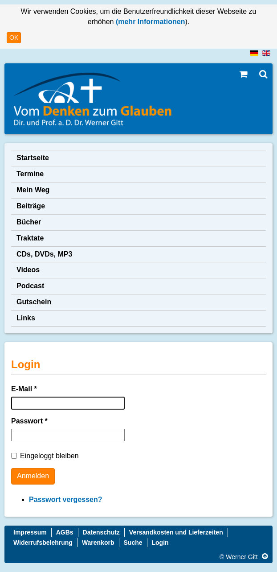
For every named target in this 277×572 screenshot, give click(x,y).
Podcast (30, 286)
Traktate (30, 238)
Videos (28, 270)
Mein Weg (32, 190)
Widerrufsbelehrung (43, 542)
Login (160, 542)
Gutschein (33, 302)
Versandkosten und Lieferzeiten (176, 532)
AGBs (64, 532)
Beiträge (30, 206)
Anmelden (33, 476)
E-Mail (24, 389)
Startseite (32, 158)
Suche (133, 542)
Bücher (28, 222)
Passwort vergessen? (65, 499)
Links (25, 318)
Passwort (29, 421)
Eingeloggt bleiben (45, 456)
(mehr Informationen (149, 21)
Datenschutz (101, 532)
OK (13, 37)
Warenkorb (98, 542)
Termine (30, 174)
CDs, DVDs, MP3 (44, 254)
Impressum (30, 532)
